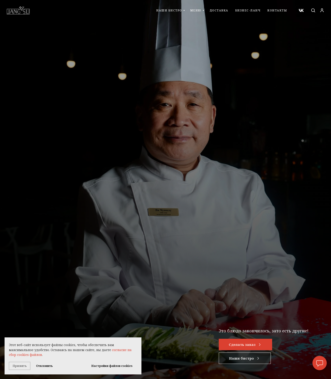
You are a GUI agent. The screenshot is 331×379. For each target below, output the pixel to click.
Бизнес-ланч (248, 10)
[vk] (301, 10)
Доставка (219, 10)
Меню (195, 10)
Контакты (277, 10)
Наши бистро (169, 10)
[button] (313, 10)
